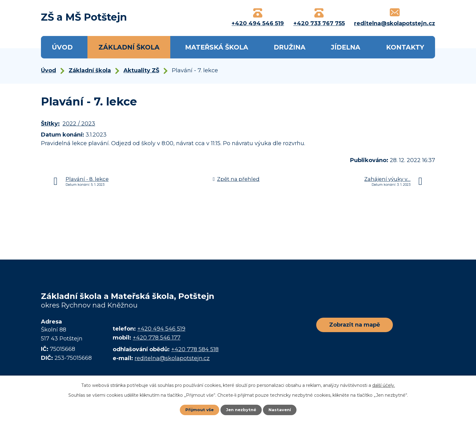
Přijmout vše (198, 409)
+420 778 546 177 (156, 337)
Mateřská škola (216, 47)
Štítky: (50, 123)
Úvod (62, 47)
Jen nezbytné (241, 409)
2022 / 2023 (79, 123)
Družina (289, 47)
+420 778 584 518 (195, 349)
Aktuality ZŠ (141, 70)
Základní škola (129, 47)
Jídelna (345, 47)
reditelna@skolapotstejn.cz (172, 358)
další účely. (383, 385)
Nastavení (281, 409)
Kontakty (405, 47)
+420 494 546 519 (161, 328)
